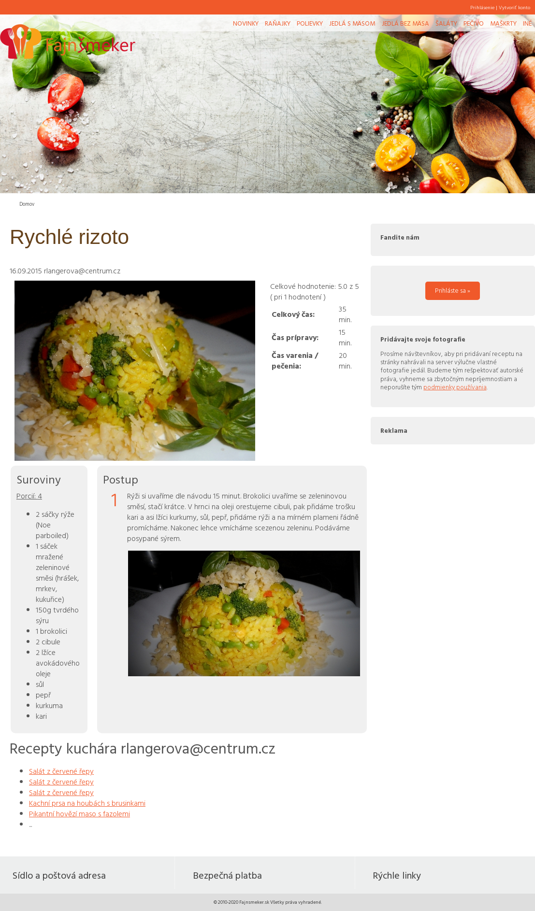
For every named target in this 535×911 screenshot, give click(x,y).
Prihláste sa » (452, 290)
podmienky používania (455, 387)
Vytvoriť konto (514, 7)
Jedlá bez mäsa (405, 23)
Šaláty (446, 23)
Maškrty (503, 23)
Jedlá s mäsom (352, 23)
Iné (527, 23)
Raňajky (277, 23)
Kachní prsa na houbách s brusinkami (87, 803)
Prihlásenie (482, 7)
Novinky (246, 23)
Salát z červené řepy (61, 771)
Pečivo (473, 23)
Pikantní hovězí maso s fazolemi (79, 813)
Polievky (310, 23)
